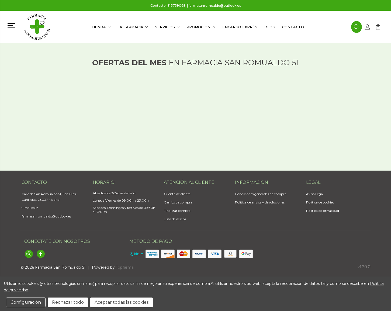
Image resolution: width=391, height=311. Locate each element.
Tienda (100, 27)
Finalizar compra (177, 211)
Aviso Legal (315, 194)
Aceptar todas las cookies (121, 302)
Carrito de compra (178, 202)
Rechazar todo (68, 302)
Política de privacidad (322, 211)
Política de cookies (320, 202)
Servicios (167, 27)
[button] (12, 26)
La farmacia (132, 27)
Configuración (26, 302)
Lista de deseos (175, 219)
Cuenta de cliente (177, 194)
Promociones (200, 27)
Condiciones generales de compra (260, 194)
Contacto (293, 27)
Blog (269, 27)
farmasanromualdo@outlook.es (215, 6)
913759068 (176, 6)
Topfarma (125, 267)
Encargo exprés (239, 27)
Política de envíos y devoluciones (260, 202)
